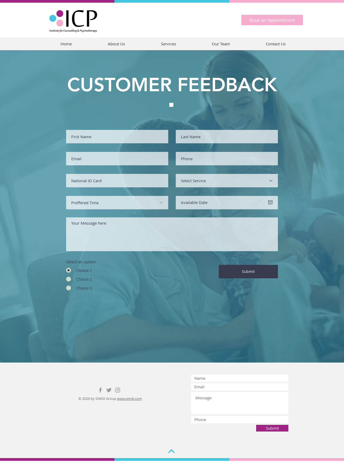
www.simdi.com (129, 398)
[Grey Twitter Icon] (109, 390)
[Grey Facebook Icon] (100, 390)
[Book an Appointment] (272, 20)
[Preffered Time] (117, 202)
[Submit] (248, 271)
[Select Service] (227, 180)
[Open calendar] (270, 202)
